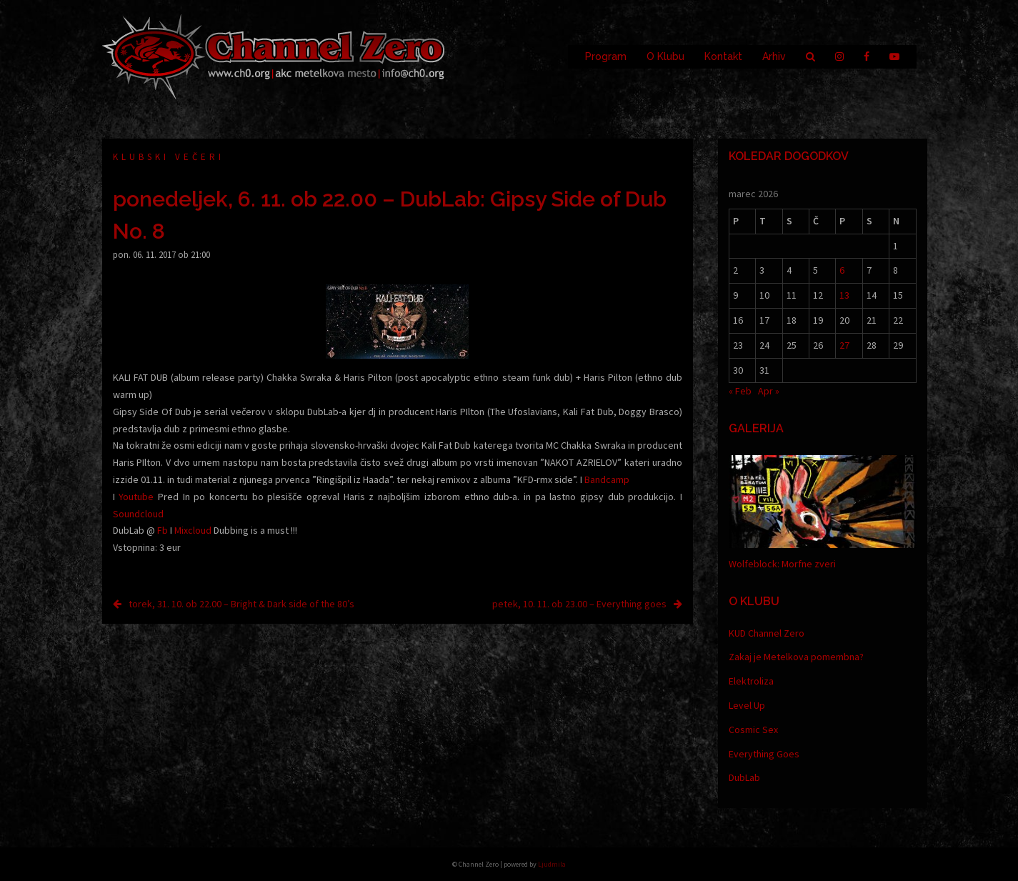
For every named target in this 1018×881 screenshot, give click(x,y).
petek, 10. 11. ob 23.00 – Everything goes (579, 603)
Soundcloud (138, 513)
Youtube (136, 496)
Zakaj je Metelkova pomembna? (796, 656)
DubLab (744, 777)
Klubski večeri (168, 157)
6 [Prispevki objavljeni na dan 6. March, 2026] (841, 270)
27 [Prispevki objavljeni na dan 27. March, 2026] (844, 345)
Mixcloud (192, 530)
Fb (162, 530)
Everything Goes (764, 753)
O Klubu (665, 56)
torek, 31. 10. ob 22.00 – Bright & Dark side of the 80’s (241, 603)
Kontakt (723, 56)
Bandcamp (606, 479)
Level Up (747, 705)
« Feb (740, 390)
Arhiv (774, 56)
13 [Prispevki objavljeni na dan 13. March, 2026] (844, 295)
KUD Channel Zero (766, 633)
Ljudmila (552, 864)
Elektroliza (751, 681)
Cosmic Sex (753, 729)
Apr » (768, 390)
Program (606, 56)
